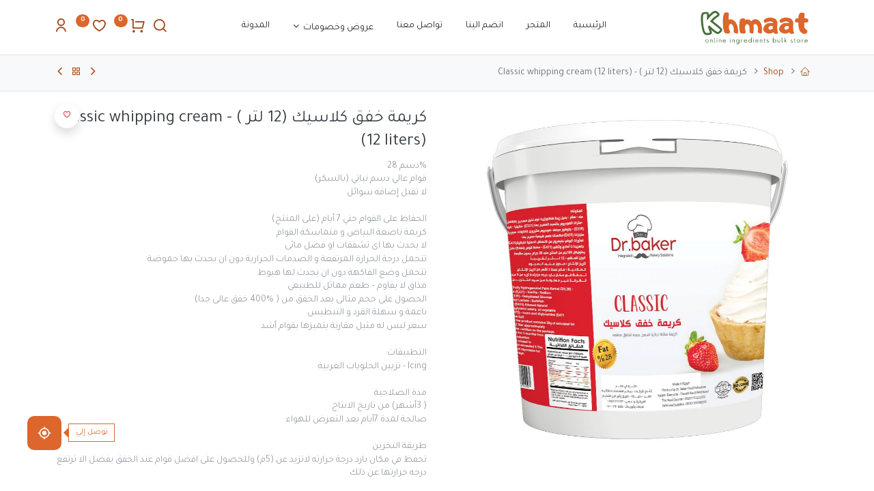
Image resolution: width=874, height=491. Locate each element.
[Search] (159, 29)
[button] (67, 116)
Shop (773, 73)
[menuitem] (590, 27)
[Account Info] (60, 29)
